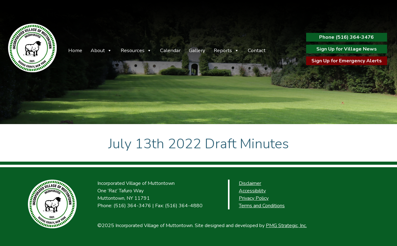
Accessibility (252, 190)
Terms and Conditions (262, 205)
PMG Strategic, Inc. (286, 225)
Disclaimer (250, 183)
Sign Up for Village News (346, 49)
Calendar (170, 50)
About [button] (98, 50)
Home (75, 50)
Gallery (197, 50)
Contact (256, 50)
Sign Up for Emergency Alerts (346, 60)
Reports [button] (223, 50)
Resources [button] (133, 50)
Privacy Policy (254, 198)
